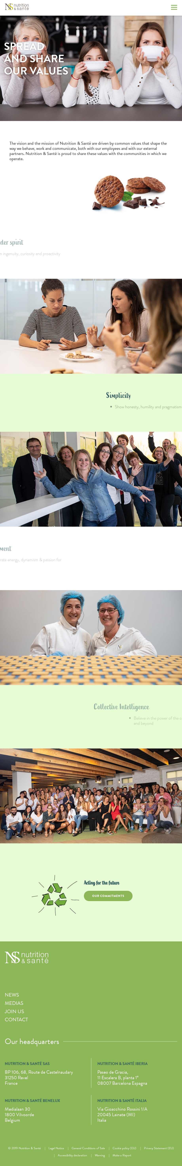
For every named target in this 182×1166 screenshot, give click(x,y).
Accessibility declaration (72, 1155)
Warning (100, 1155)
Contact (16, 1019)
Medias (14, 1003)
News (12, 995)
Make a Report (122, 1155)
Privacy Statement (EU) (159, 1148)
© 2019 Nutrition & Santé (24, 1148)
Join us (14, 1011)
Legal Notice (56, 1148)
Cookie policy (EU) (124, 1148)
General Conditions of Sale (88, 1148)
